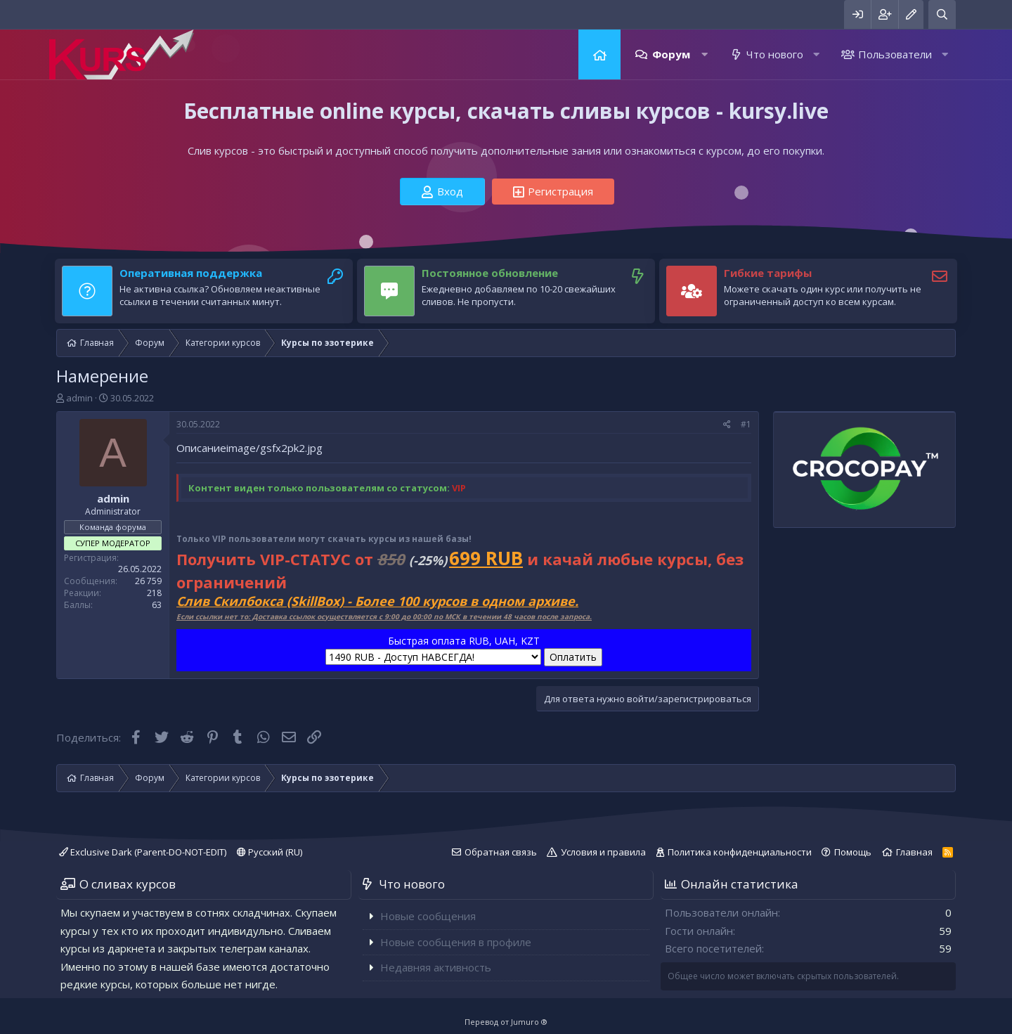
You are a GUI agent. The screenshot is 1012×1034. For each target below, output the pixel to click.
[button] (704, 54)
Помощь (852, 852)
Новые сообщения (428, 916)
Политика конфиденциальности (740, 852)
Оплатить (573, 657)
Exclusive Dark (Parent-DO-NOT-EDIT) (142, 852)
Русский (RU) (269, 852)
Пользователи (895, 54)
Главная (599, 54)
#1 (746, 424)
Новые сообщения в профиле (455, 942)
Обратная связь (501, 852)
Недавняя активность (435, 967)
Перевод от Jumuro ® (506, 1021)
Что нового (774, 54)
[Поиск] (942, 14)
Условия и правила (603, 852)
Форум (671, 54)
